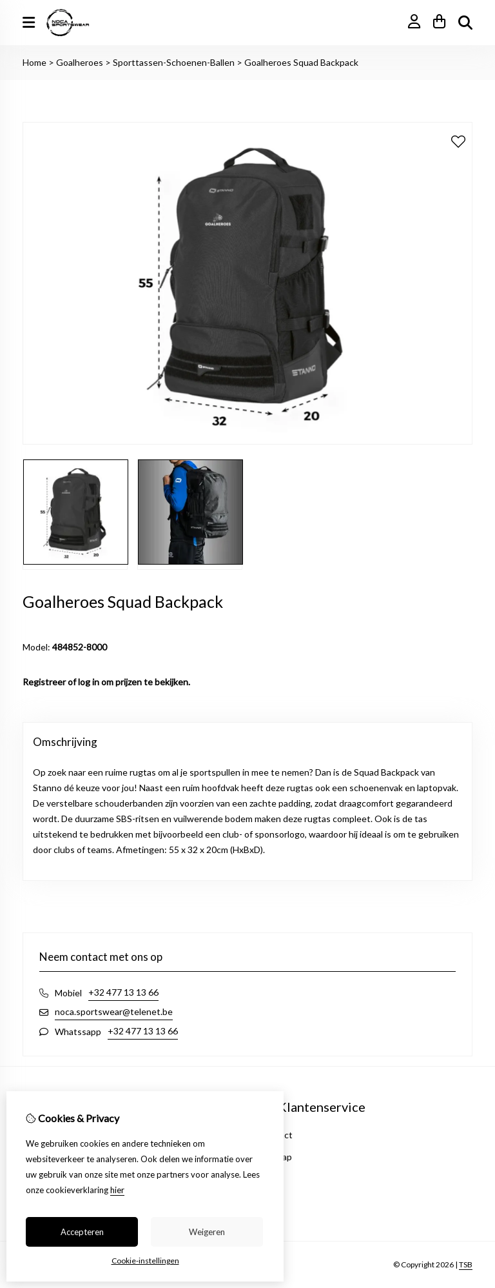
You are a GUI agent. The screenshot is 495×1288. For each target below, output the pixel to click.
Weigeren (207, 1232)
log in (88, 681)
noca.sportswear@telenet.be (114, 1011)
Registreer (44, 681)
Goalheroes (79, 62)
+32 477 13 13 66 (123, 992)
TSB (465, 1264)
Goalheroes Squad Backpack (301, 62)
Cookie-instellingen (145, 1260)
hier (117, 1190)
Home (34, 62)
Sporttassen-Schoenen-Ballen (174, 62)
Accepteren (82, 1232)
